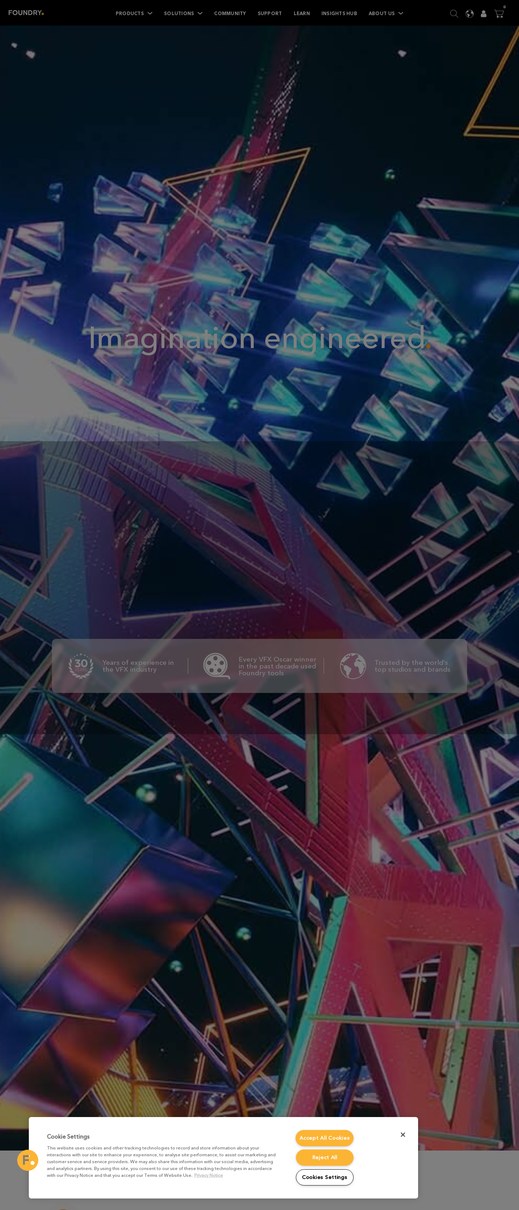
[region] (223, 1157)
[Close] (403, 1135)
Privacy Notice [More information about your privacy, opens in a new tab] (208, 1175)
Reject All (324, 1158)
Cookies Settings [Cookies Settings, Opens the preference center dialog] (324, 1177)
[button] (27, 1160)
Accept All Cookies (325, 1138)
